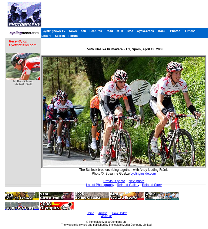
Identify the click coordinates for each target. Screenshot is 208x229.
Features (96, 30)
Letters (46, 35)
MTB (120, 30)
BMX (130, 30)
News (73, 30)
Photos (175, 30)
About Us (106, 216)
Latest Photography (100, 185)
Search (60, 35)
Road (109, 30)
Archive (102, 213)
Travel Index (119, 213)
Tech (82, 30)
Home (90, 213)
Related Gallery (128, 185)
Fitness (190, 30)
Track (161, 30)
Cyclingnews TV (53, 30)
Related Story (152, 185)
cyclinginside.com (143, 173)
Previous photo (114, 181)
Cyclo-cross (145, 30)
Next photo (136, 181)
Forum (73, 35)
